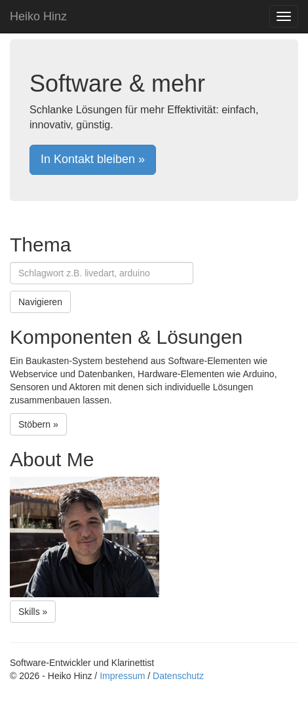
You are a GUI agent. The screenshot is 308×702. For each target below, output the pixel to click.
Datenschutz (178, 676)
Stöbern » (38, 424)
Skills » (32, 611)
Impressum (122, 676)
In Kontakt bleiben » (93, 159)
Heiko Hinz (38, 16)
